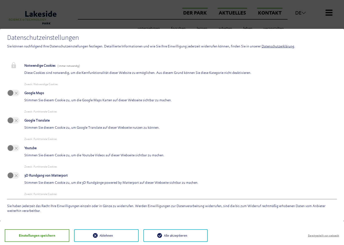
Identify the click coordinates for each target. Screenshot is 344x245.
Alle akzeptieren (175, 235)
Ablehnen (106, 235)
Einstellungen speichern (37, 235)
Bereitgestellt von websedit (323, 235)
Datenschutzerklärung (278, 46)
